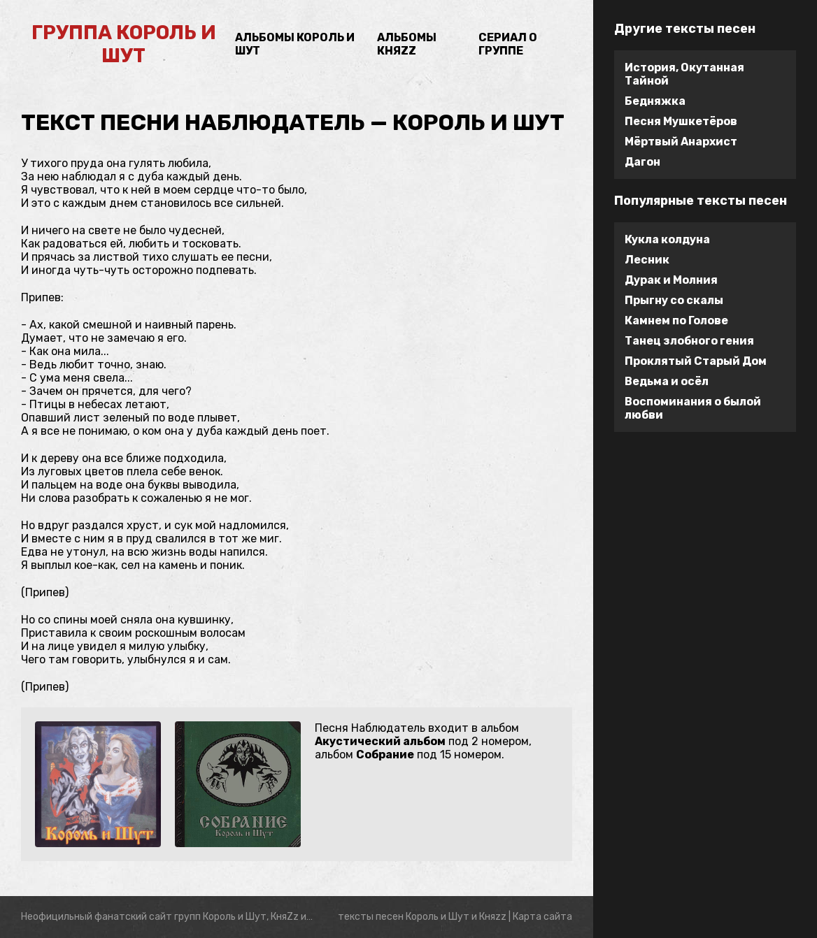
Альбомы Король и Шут (295, 44)
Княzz (492, 917)
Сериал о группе (507, 44)
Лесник (647, 259)
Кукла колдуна (667, 239)
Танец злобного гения (689, 340)
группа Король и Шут (123, 44)
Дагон (642, 161)
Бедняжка (655, 101)
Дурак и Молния (671, 280)
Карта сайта (542, 917)
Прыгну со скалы (674, 300)
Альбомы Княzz (406, 44)
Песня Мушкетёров (681, 121)
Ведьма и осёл (667, 381)
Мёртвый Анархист (681, 141)
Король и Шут (437, 917)
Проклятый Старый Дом (696, 361)
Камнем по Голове (676, 320)
